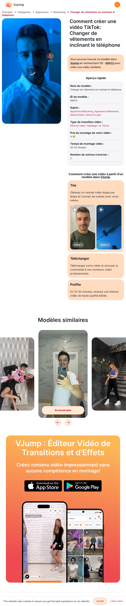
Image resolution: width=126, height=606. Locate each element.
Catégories (24, 12)
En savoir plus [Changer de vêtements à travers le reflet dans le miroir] (63, 410)
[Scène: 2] (108, 227)
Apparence (42, 12)
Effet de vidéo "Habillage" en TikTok (89, 125)
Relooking (59, 12)
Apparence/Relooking (81, 111)
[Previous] (58, 422)
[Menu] (117, 4)
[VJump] (15, 4)
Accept (100, 601)
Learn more (116, 601)
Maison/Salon (77, 114)
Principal (7, 12)
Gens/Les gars (93, 114)
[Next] (68, 422)
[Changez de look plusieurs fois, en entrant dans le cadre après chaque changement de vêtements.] (44, 542)
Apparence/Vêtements (107, 111)
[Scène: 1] (82, 227)
